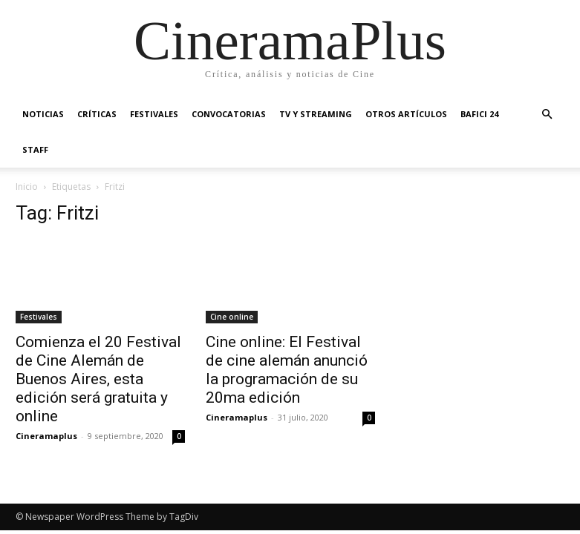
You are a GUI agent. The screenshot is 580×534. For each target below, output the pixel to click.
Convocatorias (229, 113)
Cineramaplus (46, 435)
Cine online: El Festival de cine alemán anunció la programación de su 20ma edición (287, 369)
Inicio (27, 186)
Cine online (231, 317)
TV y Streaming (315, 113)
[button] (547, 115)
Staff (35, 149)
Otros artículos (406, 113)
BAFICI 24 (479, 113)
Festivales (154, 113)
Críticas (97, 113)
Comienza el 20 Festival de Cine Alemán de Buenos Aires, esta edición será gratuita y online (98, 379)
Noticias (43, 113)
